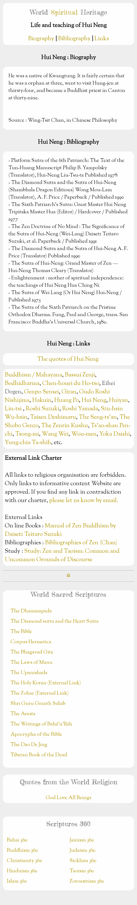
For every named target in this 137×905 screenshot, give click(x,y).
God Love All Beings (68, 797)
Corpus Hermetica (30, 642)
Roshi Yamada (80, 409)
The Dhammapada (31, 611)
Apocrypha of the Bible (36, 734)
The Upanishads (28, 672)
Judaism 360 (82, 850)
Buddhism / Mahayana (33, 375)
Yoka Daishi (114, 434)
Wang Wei (55, 434)
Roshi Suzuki (42, 409)
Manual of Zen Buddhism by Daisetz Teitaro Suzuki (60, 530)
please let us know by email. (83, 500)
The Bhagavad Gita (31, 652)
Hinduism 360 (22, 871)
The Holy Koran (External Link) (45, 683)
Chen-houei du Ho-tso (70, 383)
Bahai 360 (17, 840)
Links (101, 39)
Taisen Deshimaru (53, 417)
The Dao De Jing (28, 744)
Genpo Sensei (41, 392)
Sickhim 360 (83, 860)
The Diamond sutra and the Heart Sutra (54, 621)
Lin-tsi (14, 409)
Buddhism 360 (22, 850)
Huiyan (118, 400)
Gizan (69, 392)
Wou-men (84, 434)
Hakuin (41, 400)
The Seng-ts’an (98, 417)
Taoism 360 (82, 871)
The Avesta (22, 714)
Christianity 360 (24, 860)
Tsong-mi (27, 434)
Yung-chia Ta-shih (28, 442)
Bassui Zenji (80, 375)
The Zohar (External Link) (39, 693)
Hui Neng (94, 400)
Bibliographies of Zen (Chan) (81, 543)
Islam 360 (17, 881)
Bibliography (74, 39)
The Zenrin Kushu (64, 425)
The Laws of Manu (31, 662)
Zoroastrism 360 (87, 881)
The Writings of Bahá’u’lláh (41, 724)
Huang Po (66, 400)
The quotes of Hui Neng (68, 359)
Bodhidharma (22, 383)
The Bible (21, 631)
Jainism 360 (82, 840)
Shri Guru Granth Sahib (37, 703)
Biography (41, 39)
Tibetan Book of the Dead (38, 755)
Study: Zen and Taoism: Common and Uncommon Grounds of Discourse (62, 555)
